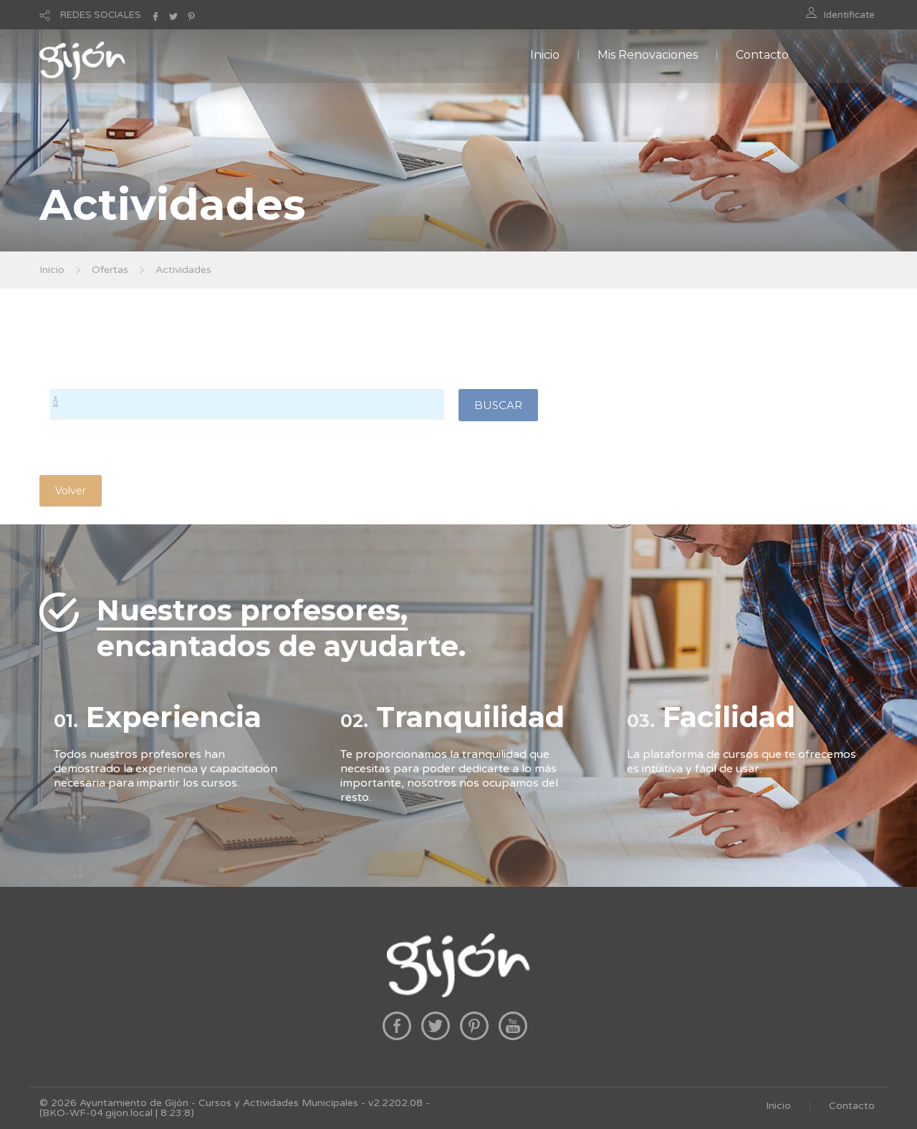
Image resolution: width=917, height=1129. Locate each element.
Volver (70, 490)
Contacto (762, 55)
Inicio (545, 55)
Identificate (849, 15)
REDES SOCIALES (100, 15)
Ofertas (110, 270)
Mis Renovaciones (647, 55)
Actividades (183, 270)
